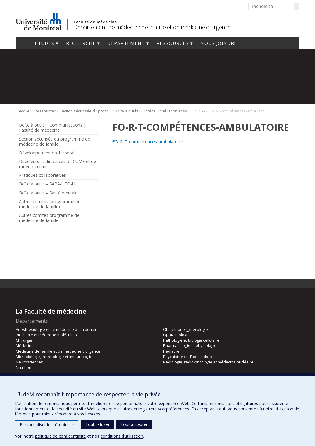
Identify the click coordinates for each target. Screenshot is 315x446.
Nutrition (23, 367)
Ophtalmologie (176, 334)
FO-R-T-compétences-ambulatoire (147, 141)
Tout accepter (134, 424)
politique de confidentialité (60, 436)
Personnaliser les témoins (47, 424)
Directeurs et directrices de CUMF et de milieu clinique (57, 164)
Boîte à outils (126, 111)
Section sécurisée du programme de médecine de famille (85, 111)
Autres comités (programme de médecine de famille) (50, 204)
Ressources (173, 43)
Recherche (81, 43)
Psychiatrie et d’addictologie (188, 356)
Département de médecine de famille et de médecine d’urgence (152, 27)
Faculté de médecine (95, 22)
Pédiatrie (171, 351)
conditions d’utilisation (122, 436)
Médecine (25, 345)
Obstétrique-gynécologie (185, 329)
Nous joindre (218, 43)
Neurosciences (29, 362)
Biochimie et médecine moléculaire (47, 334)
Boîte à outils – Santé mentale (48, 193)
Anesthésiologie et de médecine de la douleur (57, 329)
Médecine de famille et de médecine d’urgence (58, 351)
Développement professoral (46, 153)
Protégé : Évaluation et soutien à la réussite (167, 111)
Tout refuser (97, 424)
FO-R (201, 111)
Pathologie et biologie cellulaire (191, 340)
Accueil (23, 43)
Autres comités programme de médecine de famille (49, 217)
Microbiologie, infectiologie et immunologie (54, 356)
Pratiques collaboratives (42, 175)
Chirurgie (24, 340)
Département (126, 43)
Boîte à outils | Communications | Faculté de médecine (52, 127)
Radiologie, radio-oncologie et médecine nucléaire (208, 362)
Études (44, 43)
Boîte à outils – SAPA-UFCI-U (47, 184)
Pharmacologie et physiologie (190, 345)
